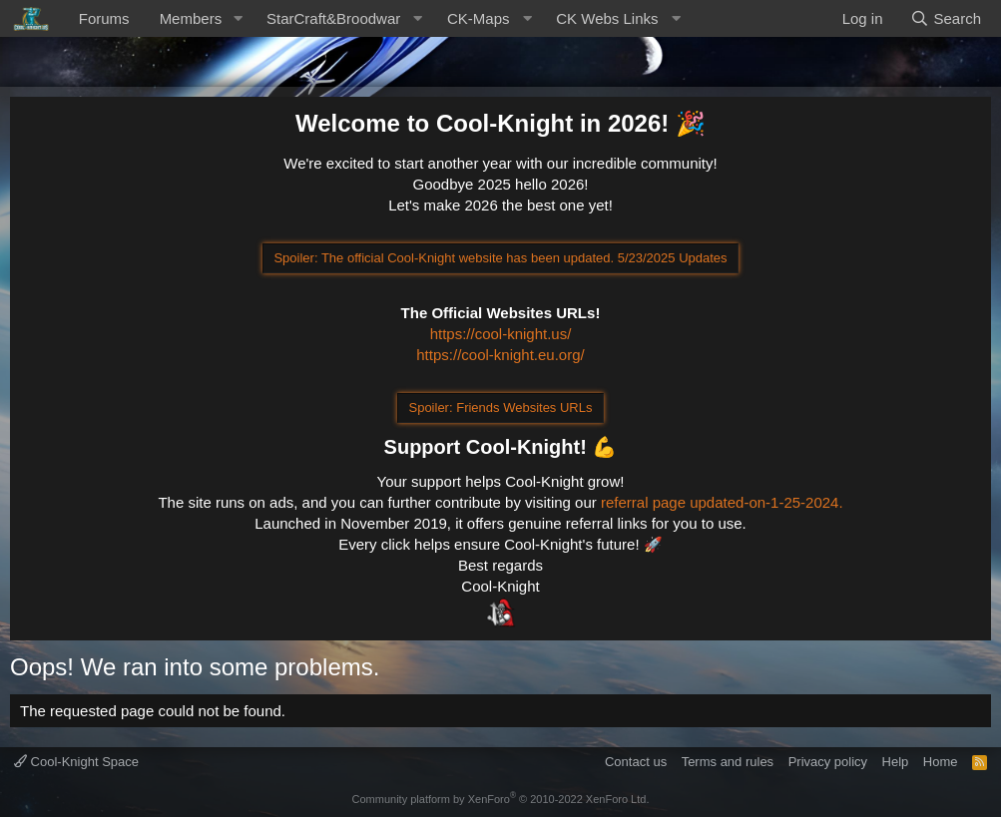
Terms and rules (727, 761)
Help (895, 761)
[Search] (945, 18)
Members (191, 18)
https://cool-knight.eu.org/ (500, 354)
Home (940, 761)
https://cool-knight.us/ (501, 333)
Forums (104, 18)
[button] (237, 18)
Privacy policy (827, 761)
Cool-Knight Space (76, 761)
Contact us (636, 761)
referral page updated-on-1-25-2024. (722, 502)
